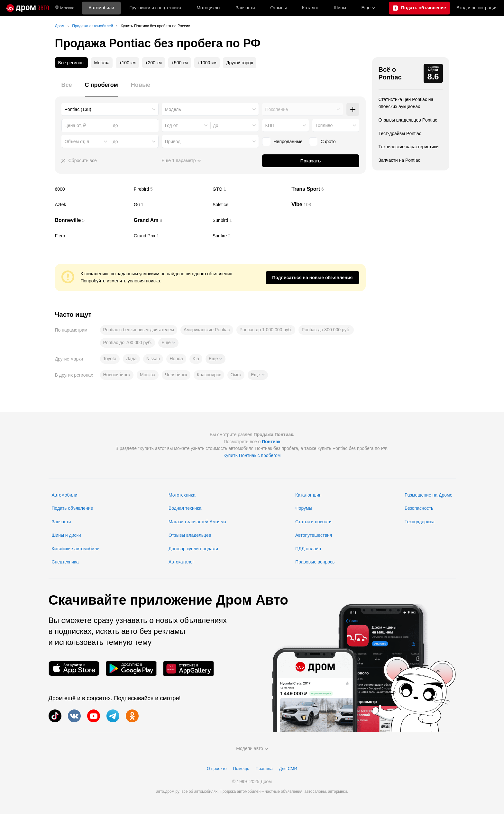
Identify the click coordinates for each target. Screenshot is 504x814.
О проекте (216, 768)
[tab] (66, 88)
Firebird (171, 189)
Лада (131, 358)
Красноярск (209, 374)
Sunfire (250, 235)
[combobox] (110, 109)
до (215, 125)
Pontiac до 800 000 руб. (326, 329)
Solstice (250, 204)
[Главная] (27, 8)
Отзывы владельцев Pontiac (408, 120)
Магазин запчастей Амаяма (197, 521)
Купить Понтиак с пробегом (252, 455)
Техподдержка (420, 521)
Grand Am (171, 220)
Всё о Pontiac (390, 73)
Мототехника (182, 495)
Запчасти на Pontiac (399, 160)
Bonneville (92, 220)
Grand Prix (171, 235)
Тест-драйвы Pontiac (400, 133)
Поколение (276, 109)
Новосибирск (117, 374)
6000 (92, 189)
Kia (196, 358)
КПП (269, 125)
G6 (171, 204)
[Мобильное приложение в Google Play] (131, 668)
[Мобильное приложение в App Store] (74, 668)
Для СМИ (288, 768)
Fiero (92, 235)
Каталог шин (308, 495)
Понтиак (271, 441)
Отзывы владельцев (190, 535)
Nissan (153, 358)
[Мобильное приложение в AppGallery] (188, 668)
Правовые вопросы (315, 561)
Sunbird (250, 220)
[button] (168, 343)
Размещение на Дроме (429, 495)
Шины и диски (66, 535)
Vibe (328, 204)
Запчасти (245, 7)
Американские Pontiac (207, 329)
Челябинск (176, 374)
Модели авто (252, 748)
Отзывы (278, 7)
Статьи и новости (313, 521)
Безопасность (419, 508)
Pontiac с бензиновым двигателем (138, 329)
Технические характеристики (409, 146)
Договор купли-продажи (193, 548)
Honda (176, 358)
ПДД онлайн (308, 548)
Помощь (241, 768)
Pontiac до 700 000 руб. (127, 342)
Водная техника (185, 508)
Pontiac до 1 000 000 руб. (266, 329)
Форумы (303, 508)
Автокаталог (181, 561)
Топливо (324, 125)
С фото (328, 141)
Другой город (239, 62)
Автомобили (101, 7)
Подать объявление (72, 508)
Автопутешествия (313, 535)
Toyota (109, 358)
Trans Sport (328, 189)
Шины (340, 7)
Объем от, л (77, 141)
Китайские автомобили (76, 548)
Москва (64, 8)
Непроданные (288, 141)
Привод (173, 141)
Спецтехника (65, 561)
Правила (264, 768)
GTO (250, 189)
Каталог (310, 7)
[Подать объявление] (419, 8)
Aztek (92, 204)
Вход (477, 8)
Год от (171, 125)
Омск (236, 374)
